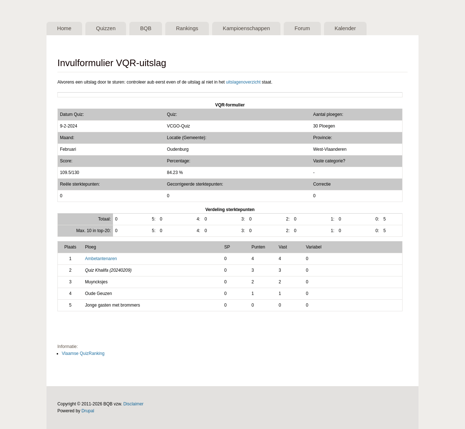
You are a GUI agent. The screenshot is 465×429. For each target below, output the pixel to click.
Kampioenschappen (246, 28)
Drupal (87, 410)
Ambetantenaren (101, 258)
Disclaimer (134, 403)
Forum (302, 28)
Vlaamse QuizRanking (83, 353)
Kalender (345, 28)
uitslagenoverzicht (243, 82)
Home (64, 28)
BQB (145, 28)
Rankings (187, 28)
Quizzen (106, 28)
